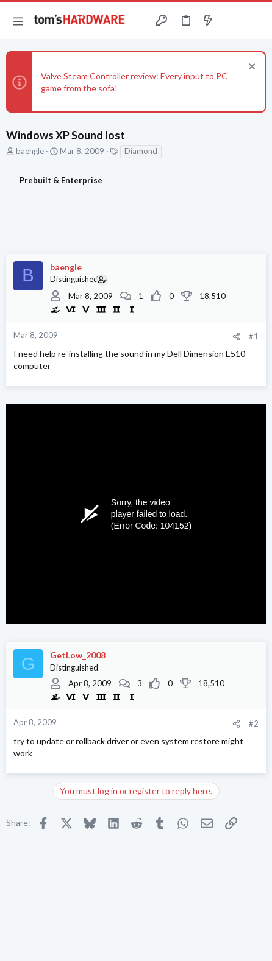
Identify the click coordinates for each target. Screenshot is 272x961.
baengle (30, 151)
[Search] (255, 20)
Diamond (140, 151)
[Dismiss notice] (250, 68)
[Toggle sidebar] (231, 21)
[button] (18, 20)
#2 (254, 723)
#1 (254, 336)
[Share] (236, 336)
